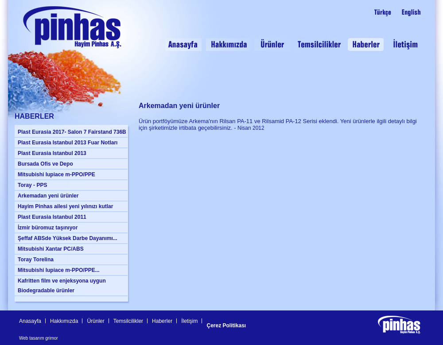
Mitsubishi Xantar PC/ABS (51, 249)
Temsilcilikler (128, 321)
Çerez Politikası (226, 325)
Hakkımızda (64, 321)
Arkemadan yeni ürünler (48, 196)
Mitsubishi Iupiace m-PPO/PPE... (59, 270)
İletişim (189, 321)
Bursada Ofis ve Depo (45, 164)
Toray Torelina (36, 259)
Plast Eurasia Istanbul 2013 (52, 153)
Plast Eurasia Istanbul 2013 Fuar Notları (67, 143)
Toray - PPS (32, 185)
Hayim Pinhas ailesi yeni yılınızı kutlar (65, 206)
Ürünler (95, 321)
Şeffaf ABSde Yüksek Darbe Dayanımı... (67, 238)
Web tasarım (31, 338)
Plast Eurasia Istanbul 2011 (52, 217)
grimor (51, 338)
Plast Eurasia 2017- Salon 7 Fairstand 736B (72, 132)
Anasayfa (30, 321)
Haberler (162, 321)
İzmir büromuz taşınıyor (48, 228)
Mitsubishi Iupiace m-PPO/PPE (56, 174)
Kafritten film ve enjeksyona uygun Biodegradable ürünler (62, 286)
